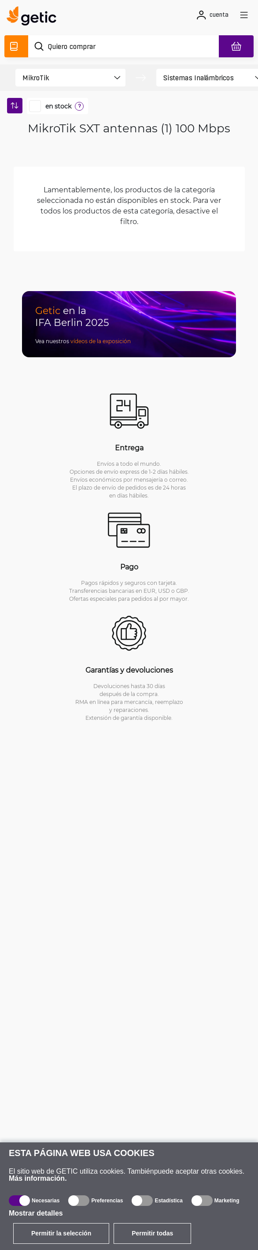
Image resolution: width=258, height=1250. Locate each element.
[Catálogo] (16, 46)
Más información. (38, 1178)
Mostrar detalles (36, 1213)
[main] (34, 17)
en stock (58, 106)
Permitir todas (152, 1233)
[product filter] (62, 77)
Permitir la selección (61, 1233)
